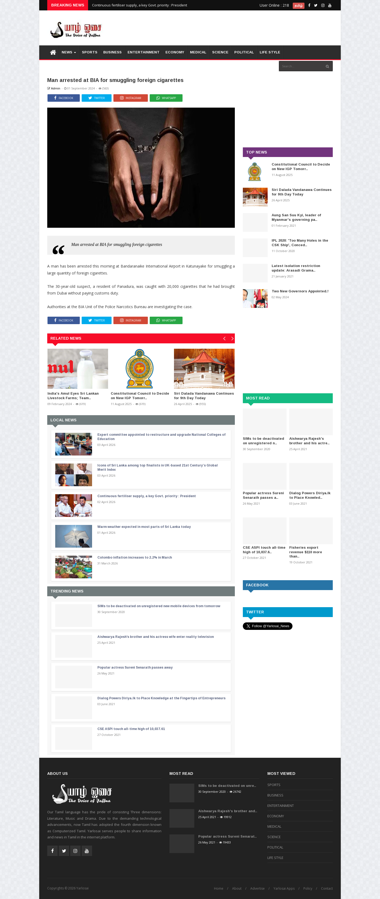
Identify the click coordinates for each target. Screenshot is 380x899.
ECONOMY (174, 52)
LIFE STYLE (270, 52)
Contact (327, 888)
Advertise (257, 888)
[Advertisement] (235, 27)
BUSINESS (112, 52)
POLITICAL (244, 52)
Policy (307, 888)
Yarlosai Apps (284, 888)
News (69, 52)
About (237, 888)
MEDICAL (198, 52)
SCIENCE (220, 52)
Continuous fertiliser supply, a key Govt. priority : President (139, 5)
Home (218, 888)
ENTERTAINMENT (144, 52)
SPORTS (89, 52)
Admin (53, 88)
